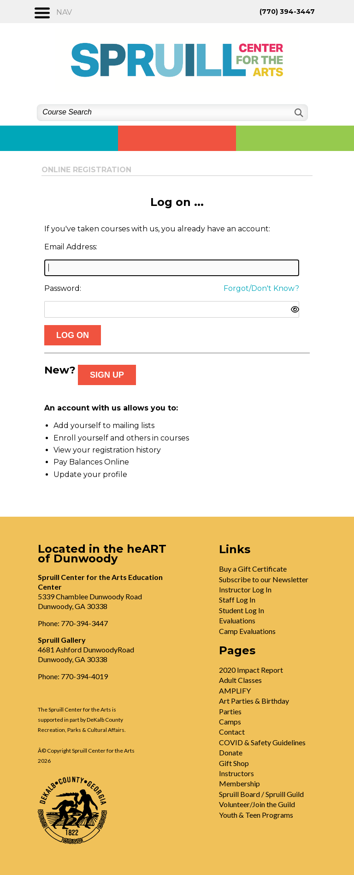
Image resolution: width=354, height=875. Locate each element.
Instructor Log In (245, 589)
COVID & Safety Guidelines (262, 742)
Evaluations (237, 620)
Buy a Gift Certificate (253, 568)
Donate (230, 752)
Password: (62, 288)
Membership (239, 783)
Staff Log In (237, 599)
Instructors (236, 773)
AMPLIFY (235, 690)
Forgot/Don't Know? (261, 288)
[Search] (298, 113)
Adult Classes (240, 680)
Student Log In (241, 610)
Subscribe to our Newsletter (263, 579)
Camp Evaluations (247, 631)
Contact (232, 731)
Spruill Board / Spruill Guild (261, 794)
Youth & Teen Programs (256, 814)
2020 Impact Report (251, 669)
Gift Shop (234, 763)
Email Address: (70, 246)
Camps (230, 721)
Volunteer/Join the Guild (257, 804)
